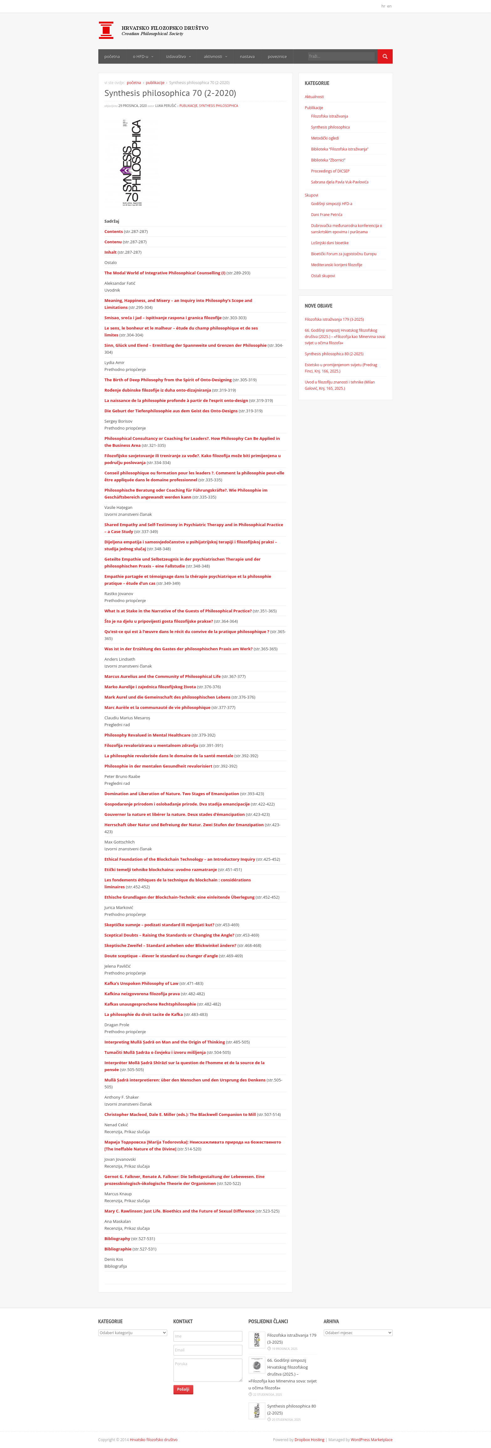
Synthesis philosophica (218, 105)
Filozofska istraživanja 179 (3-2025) (334, 319)
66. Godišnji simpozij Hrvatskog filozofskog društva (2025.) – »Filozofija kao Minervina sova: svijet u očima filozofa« (345, 336)
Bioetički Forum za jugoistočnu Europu (344, 253)
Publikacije (314, 107)
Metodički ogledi (325, 137)
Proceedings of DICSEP (330, 170)
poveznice (277, 56)
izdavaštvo (178, 56)
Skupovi (311, 195)
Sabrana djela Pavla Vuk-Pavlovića (340, 181)
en (389, 6)
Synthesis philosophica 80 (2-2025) (334, 353)
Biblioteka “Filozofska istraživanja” (340, 148)
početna (112, 56)
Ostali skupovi (323, 275)
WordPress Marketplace (371, 1439)
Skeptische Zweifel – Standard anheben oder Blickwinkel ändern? (171, 945)
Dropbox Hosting (309, 1439)
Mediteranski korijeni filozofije (336, 264)
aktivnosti (215, 56)
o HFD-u (143, 56)
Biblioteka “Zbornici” (328, 159)
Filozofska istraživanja (329, 116)
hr (383, 6)
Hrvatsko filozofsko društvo (154, 1439)
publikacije (155, 82)
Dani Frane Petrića (327, 214)
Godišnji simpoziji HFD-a (332, 203)
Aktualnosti (314, 96)
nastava (247, 56)
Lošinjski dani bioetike (330, 242)
